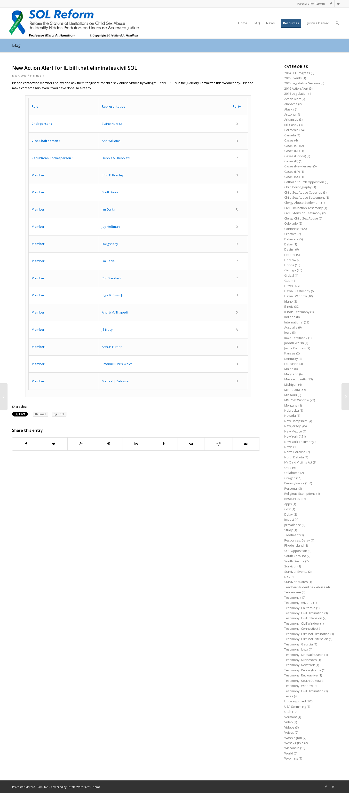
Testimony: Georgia (298, 644)
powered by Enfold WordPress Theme (76, 787)
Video (288, 722)
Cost (287, 509)
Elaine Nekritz (112, 123)
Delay (288, 244)
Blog (16, 45)
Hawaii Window (295, 296)
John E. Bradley (113, 175)
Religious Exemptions (300, 493)
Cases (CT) (292, 145)
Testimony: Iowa (296, 649)
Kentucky (291, 358)
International (293, 322)
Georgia (290, 270)
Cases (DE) (292, 151)
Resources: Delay (297, 540)
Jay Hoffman (111, 226)
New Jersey (292, 426)
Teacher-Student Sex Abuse (304, 587)
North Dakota (294, 457)
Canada (290, 135)
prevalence (292, 525)
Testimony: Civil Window (301, 623)
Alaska (289, 109)
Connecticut (292, 229)
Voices (289, 732)
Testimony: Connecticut (301, 628)
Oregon (289, 478)
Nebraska (291, 410)
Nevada (290, 415)
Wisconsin (291, 748)
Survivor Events (295, 571)
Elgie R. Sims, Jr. (113, 295)
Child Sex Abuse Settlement (304, 197)
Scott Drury (110, 192)
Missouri (290, 395)
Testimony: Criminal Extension (306, 639)
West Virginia (293, 743)
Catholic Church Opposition (304, 182)
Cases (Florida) (295, 156)
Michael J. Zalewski (115, 381)
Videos (289, 727)
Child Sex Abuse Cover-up (303, 192)
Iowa (287, 332)
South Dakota (294, 561)
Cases (288, 140)
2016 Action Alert (296, 88)
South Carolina (295, 556)
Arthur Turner (112, 347)
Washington (293, 738)
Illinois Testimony (296, 312)
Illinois (37, 75)
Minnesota (292, 389)
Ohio (287, 467)
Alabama (290, 104)
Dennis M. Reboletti (116, 158)
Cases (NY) (292, 171)
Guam (288, 280)
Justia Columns (295, 348)
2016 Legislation (296, 93)
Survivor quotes (296, 582)
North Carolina (295, 452)
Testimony (292, 597)
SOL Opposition (295, 551)
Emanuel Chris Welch (117, 364)
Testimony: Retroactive (301, 675)
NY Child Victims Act (298, 462)
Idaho (288, 301)
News (288, 447)
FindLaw (290, 260)
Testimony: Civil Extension (303, 618)
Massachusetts (295, 379)
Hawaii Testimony (297, 291)
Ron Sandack (111, 278)
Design (289, 249)
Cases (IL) (291, 161)
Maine (288, 369)
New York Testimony (299, 442)
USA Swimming (295, 706)
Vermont (290, 717)
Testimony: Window (298, 685)
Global (289, 275)
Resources (292, 498)
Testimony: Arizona (298, 602)
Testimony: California (299, 608)
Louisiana (291, 363)
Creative (290, 234)
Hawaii (289, 285)
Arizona (290, 114)
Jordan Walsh (294, 343)
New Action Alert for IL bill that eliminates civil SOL (74, 67)
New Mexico (293, 431)
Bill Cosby (291, 125)
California (291, 130)
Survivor (290, 566)
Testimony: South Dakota (302, 680)
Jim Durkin (109, 209)
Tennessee (292, 592)
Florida (289, 265)
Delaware (291, 239)
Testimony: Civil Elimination (304, 613)
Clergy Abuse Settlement (302, 202)
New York (291, 436)
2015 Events (293, 78)
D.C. (287, 576)
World (288, 753)
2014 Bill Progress (297, 73)
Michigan (290, 384)
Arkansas (291, 119)
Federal (289, 254)
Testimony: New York (299, 665)
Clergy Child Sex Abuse (301, 218)
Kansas (289, 353)
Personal (291, 488)
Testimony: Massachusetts (304, 654)
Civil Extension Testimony (302, 213)
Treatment (292, 535)
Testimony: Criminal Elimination (307, 634)
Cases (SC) (292, 176)
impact (289, 519)
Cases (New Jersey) (298, 166)
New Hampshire (296, 421)
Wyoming (291, 758)
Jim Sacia (108, 261)
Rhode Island (294, 545)
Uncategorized (295, 701)
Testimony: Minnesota (300, 660)
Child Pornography (298, 187)
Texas (288, 696)
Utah (287, 711)
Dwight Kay (110, 244)
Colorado (291, 223)
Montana (291, 405)
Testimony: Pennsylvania (302, 670)
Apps (288, 504)
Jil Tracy (107, 329)
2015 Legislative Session (302, 83)
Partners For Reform (311, 3)
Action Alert (292, 99)
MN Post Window (296, 400)
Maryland (291, 374)
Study (288, 530)
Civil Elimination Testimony (303, 208)
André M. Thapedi (115, 312)
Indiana (289, 317)
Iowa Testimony (295, 338)
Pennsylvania (294, 483)
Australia (290, 327)
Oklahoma (292, 473)
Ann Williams (111, 141)
